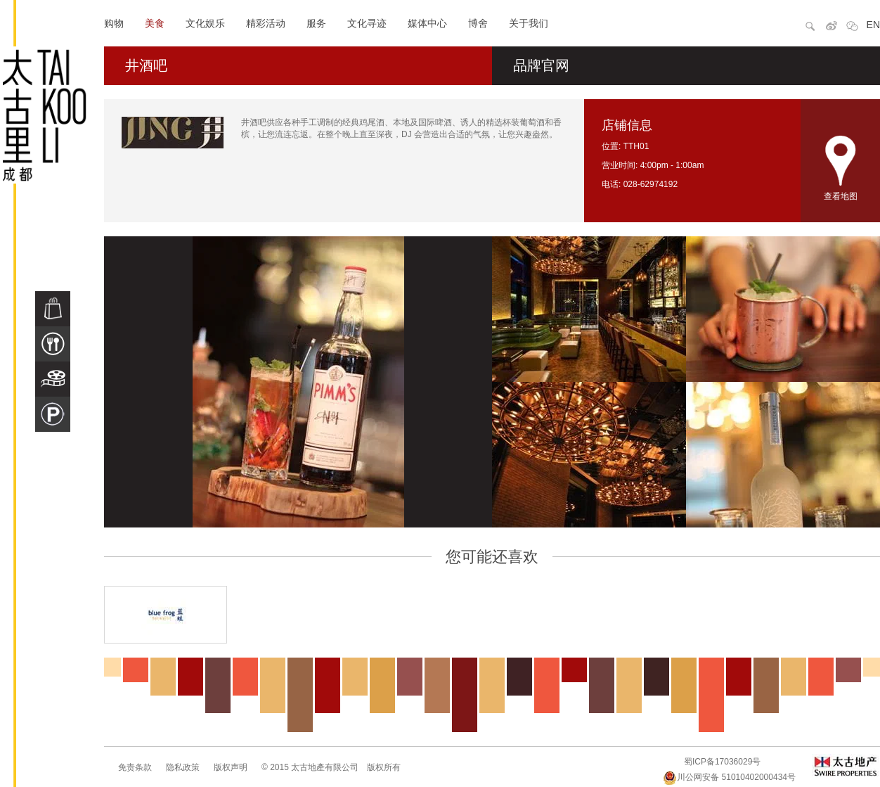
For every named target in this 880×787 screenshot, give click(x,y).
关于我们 (528, 23)
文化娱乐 (205, 23)
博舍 (478, 23)
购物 (114, 23)
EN (873, 24)
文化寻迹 (367, 23)
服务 (316, 23)
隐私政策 (183, 767)
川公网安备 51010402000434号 (729, 777)
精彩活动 (265, 23)
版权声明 (230, 767)
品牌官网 (541, 65)
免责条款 (135, 767)
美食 (154, 23)
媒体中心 (427, 23)
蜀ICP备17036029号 (722, 762)
